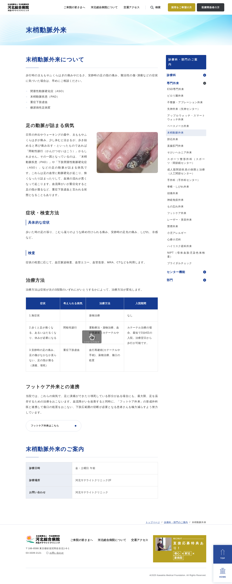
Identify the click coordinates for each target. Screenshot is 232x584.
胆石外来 (172, 145)
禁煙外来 (172, 233)
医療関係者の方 (210, 7)
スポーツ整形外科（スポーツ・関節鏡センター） (186, 167)
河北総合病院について (104, 7)
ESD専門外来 (175, 95)
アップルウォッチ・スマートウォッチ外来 (186, 124)
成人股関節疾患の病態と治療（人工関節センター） (186, 178)
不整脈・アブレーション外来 (185, 109)
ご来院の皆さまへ (74, 7)
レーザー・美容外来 (179, 226)
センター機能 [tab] (176, 278)
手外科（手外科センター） (183, 186)
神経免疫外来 (175, 206)
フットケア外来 (176, 219)
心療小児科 (174, 246)
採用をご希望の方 (181, 7)
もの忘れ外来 (175, 213)
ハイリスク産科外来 (179, 252)
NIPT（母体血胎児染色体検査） (186, 261)
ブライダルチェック (179, 269)
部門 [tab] (170, 286)
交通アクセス (132, 7)
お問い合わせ (56, 556)
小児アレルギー (176, 239)
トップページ (153, 49)
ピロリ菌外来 (175, 102)
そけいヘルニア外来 (179, 159)
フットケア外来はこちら (47, 432)
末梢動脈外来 (175, 139)
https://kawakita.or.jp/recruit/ (179, 548)
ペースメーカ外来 (178, 132)
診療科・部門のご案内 (176, 49)
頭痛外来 (172, 199)
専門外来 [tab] (173, 89)
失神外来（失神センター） (183, 115)
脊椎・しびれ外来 (178, 193)
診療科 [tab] (171, 81)
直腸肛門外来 (175, 152)
